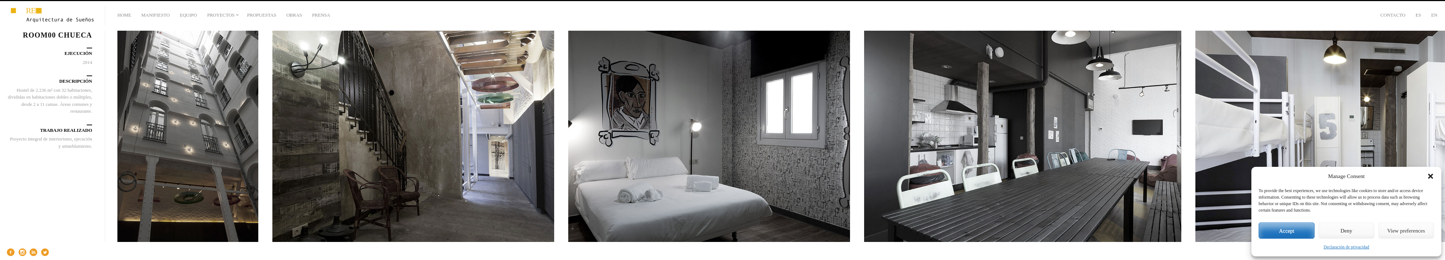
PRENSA (321, 15)
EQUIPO (188, 15)
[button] (1430, 176)
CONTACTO (1393, 15)
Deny (1347, 231)
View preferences (1406, 231)
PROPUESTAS (261, 15)
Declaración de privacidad (1346, 247)
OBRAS (294, 15)
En (1434, 15)
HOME (124, 15)
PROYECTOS (220, 15)
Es (1418, 15)
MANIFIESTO (155, 15)
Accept (1286, 231)
